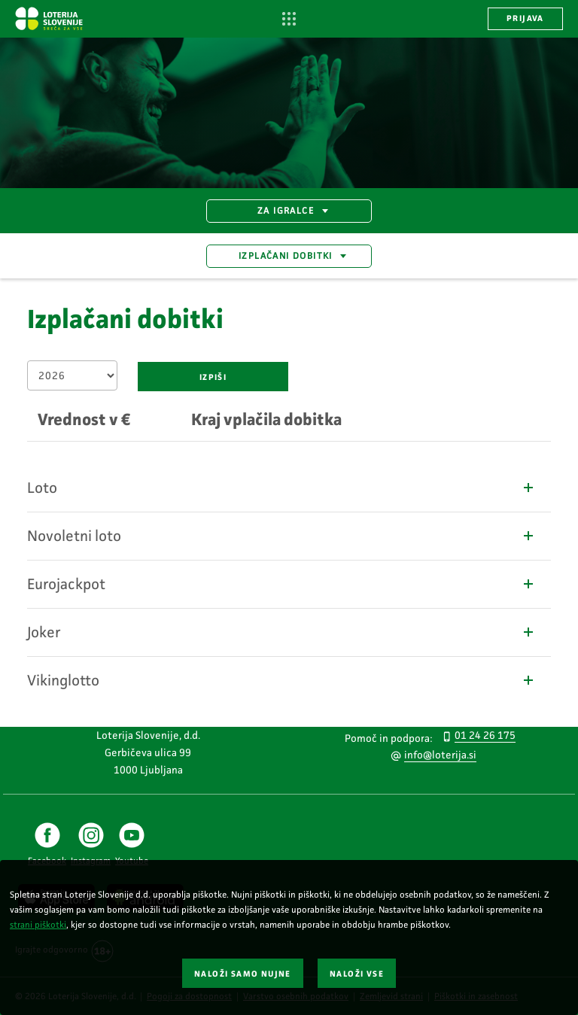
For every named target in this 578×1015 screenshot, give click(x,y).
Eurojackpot (281, 584)
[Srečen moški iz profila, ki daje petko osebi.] (289, 113)
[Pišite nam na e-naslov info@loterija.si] (430, 754)
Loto (281, 487)
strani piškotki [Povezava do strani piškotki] (38, 925)
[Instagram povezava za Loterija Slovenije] (91, 845)
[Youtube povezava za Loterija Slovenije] (131, 845)
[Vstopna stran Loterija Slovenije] (49, 18)
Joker (281, 632)
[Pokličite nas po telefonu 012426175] (475, 735)
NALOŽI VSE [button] (357, 974)
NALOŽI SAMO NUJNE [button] (242, 974)
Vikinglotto (281, 680)
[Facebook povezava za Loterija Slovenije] (47, 845)
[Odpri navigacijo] (289, 19)
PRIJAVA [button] (525, 18)
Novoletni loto (281, 535)
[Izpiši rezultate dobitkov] (213, 376)
